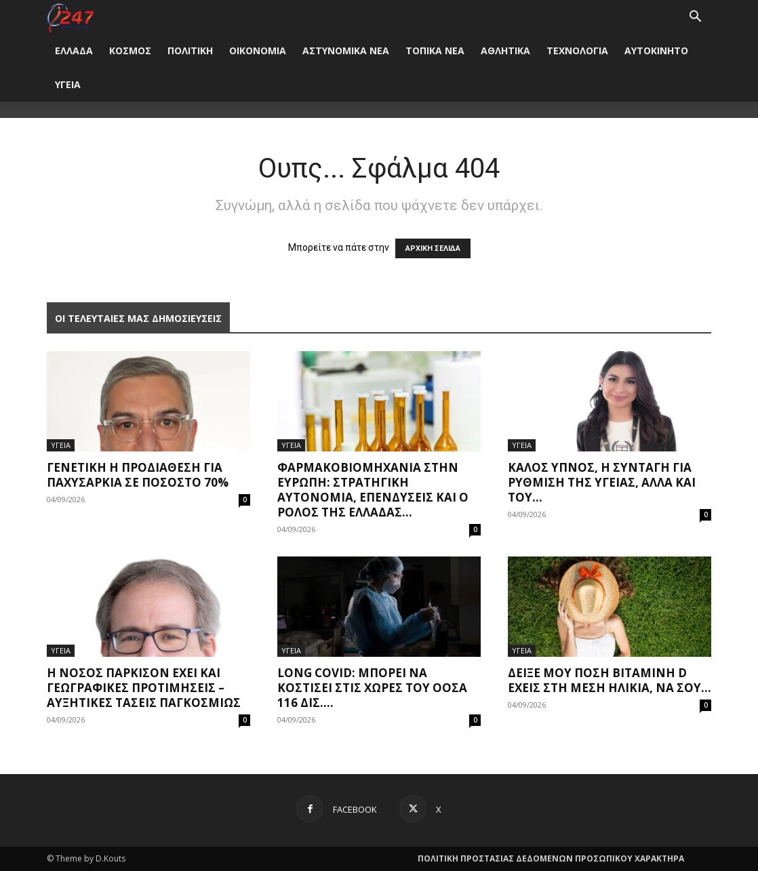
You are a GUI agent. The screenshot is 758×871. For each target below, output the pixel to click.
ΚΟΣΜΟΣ (130, 50)
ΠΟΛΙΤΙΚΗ (190, 50)
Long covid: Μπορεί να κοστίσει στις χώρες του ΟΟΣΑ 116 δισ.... (372, 687)
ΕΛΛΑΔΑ (74, 50)
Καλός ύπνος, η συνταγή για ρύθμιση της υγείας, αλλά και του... (602, 482)
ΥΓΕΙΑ (68, 84)
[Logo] (70, 16)
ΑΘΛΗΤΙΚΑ (505, 50)
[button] (695, 18)
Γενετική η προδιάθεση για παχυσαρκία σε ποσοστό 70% (137, 475)
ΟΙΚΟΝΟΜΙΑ (257, 50)
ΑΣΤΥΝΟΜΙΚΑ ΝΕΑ (345, 50)
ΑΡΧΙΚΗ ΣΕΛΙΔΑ (432, 248)
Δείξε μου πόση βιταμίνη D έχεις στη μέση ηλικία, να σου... (609, 680)
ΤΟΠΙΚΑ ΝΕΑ (434, 50)
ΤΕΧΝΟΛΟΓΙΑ (577, 50)
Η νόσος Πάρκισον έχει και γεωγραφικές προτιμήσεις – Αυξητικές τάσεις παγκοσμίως (144, 687)
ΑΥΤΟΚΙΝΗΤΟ (656, 50)
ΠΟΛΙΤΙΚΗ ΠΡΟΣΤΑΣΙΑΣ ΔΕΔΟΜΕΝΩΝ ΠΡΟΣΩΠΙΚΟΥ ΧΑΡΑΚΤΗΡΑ (551, 858)
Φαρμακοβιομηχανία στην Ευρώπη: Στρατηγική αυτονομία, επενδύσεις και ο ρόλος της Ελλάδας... (372, 490)
